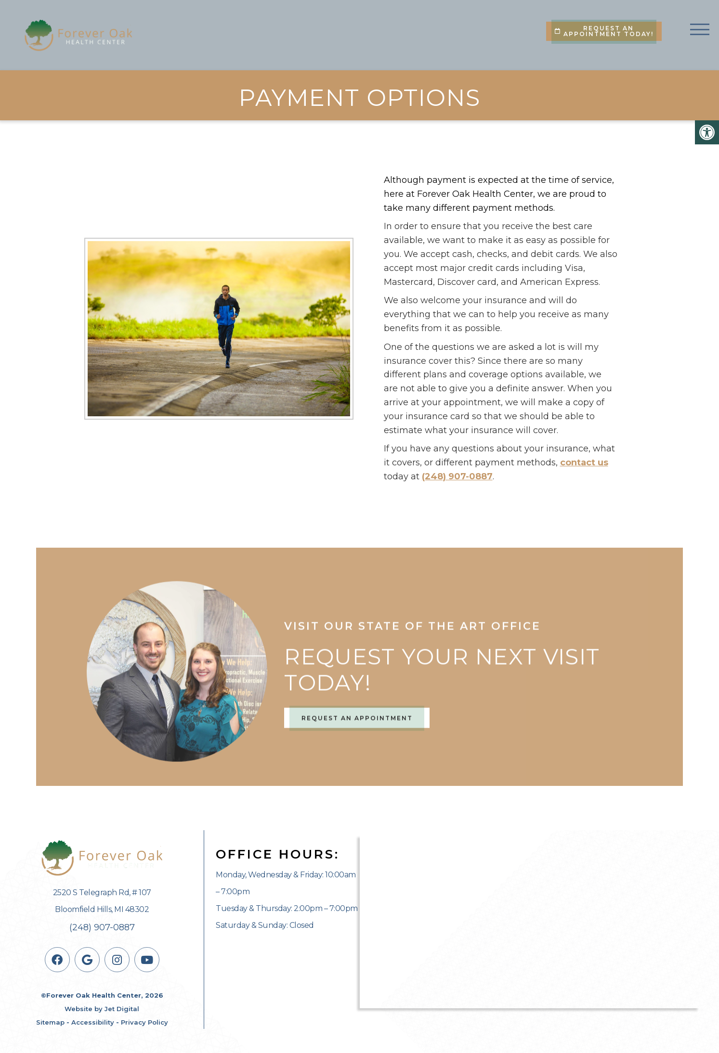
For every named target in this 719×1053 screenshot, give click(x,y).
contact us (584, 462)
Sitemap (50, 1022)
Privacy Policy (144, 1022)
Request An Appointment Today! (604, 31)
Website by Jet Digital (102, 1009)
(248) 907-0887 (457, 476)
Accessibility (92, 1022)
